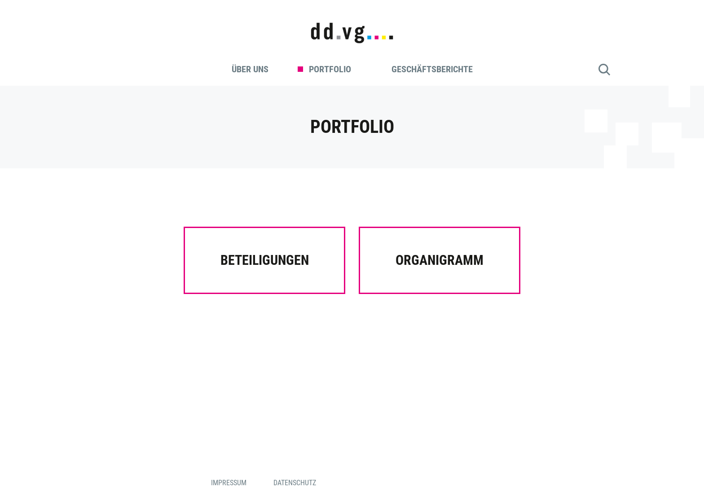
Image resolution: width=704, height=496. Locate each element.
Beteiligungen (264, 260)
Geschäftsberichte (432, 69)
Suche (604, 69)
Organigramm (440, 260)
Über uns (250, 69)
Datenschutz (294, 482)
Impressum (228, 482)
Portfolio (330, 69)
